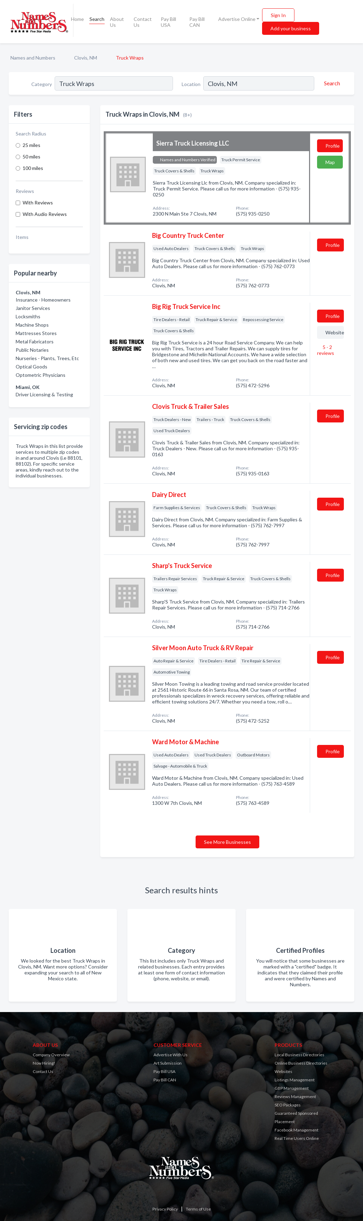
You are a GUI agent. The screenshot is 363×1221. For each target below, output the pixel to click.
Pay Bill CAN (197, 22)
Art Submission (167, 1063)
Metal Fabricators (35, 341)
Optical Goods (31, 367)
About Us (117, 22)
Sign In (278, 15)
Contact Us (143, 22)
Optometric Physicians (40, 375)
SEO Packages (288, 1104)
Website (334, 332)
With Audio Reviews (45, 214)
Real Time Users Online (297, 1138)
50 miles (31, 157)
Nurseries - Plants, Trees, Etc (47, 358)
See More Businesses (227, 842)
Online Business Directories (301, 1063)
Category (41, 84)
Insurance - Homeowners (43, 300)
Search (96, 19)
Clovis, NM (85, 58)
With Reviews (38, 202)
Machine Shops (32, 325)
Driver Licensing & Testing (44, 394)
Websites (283, 1071)
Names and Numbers (32, 58)
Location (191, 84)
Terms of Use (198, 1209)
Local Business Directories (299, 1054)
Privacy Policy (165, 1209)
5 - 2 (325, 350)
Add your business (290, 28)
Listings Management (295, 1079)
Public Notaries (32, 350)
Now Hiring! (44, 1063)
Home (77, 19)
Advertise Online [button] (236, 19)
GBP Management (292, 1088)
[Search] (331, 83)
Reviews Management (295, 1096)
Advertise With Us (170, 1054)
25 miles (31, 145)
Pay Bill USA (168, 22)
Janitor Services (33, 308)
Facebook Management (296, 1130)
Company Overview (51, 1054)
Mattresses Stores (36, 333)
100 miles (33, 168)
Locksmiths (28, 316)
